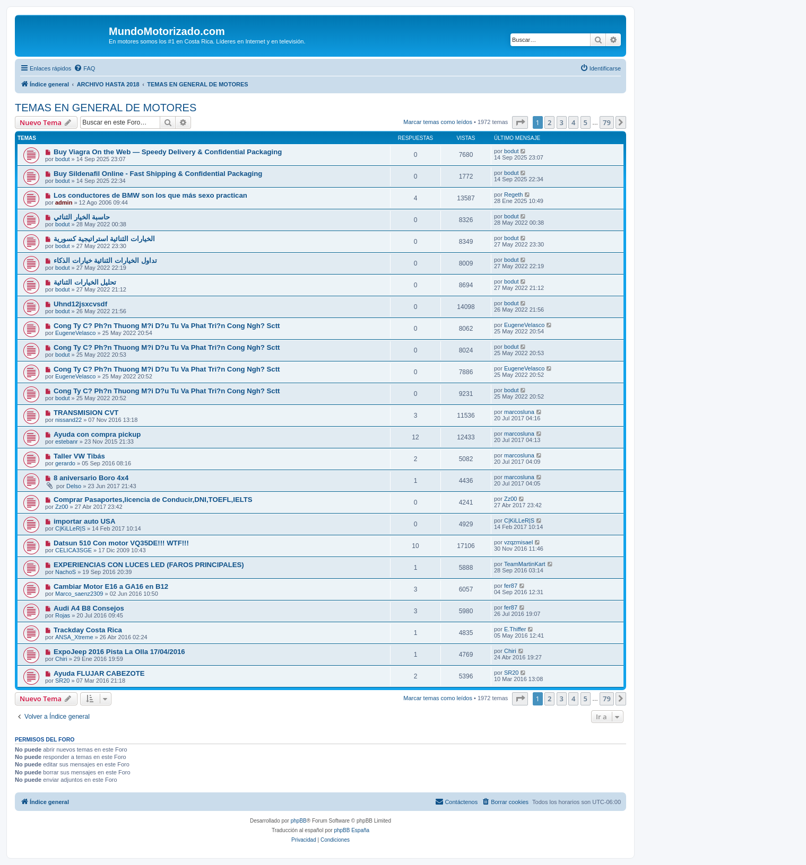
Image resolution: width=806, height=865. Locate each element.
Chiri (61, 659)
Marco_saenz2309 (79, 593)
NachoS (65, 572)
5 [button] (585, 122)
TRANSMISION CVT (86, 413)
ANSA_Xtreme (74, 637)
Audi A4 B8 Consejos (89, 608)
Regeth (513, 194)
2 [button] (549, 122)
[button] (520, 122)
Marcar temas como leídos (437, 122)
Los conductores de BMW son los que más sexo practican (150, 195)
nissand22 (68, 420)
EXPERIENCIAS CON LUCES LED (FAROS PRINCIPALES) (149, 565)
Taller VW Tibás (79, 456)
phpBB (299, 821)
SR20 (62, 680)
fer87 (510, 585)
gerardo (65, 463)
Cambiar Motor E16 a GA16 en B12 (111, 586)
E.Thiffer (515, 629)
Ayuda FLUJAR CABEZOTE (99, 673)
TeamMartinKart (524, 564)
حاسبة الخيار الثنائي (82, 217)
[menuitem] (84, 68)
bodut (62, 159)
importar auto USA (85, 521)
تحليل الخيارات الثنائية (85, 282)
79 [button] (607, 122)
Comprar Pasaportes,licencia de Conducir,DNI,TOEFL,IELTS (153, 500)
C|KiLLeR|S (70, 528)
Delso (73, 486)
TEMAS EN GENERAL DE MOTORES (105, 107)
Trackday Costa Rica (88, 630)
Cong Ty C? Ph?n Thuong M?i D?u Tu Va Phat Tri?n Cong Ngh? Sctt (167, 326)
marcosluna (519, 412)
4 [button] (573, 122)
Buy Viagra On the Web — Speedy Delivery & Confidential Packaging (168, 152)
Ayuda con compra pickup (97, 434)
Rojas (62, 615)
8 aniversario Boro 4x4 (91, 478)
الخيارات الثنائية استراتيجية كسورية (104, 239)
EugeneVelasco (75, 333)
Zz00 (61, 507)
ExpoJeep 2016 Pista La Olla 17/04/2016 (119, 652)
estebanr (66, 441)
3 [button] (562, 122)
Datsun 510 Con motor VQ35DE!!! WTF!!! (121, 543)
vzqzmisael (518, 542)
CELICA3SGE (73, 550)
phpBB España (351, 830)
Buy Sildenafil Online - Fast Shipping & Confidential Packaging (158, 174)
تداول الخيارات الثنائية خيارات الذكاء (105, 260)
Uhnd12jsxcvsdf (80, 304)
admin (63, 202)
